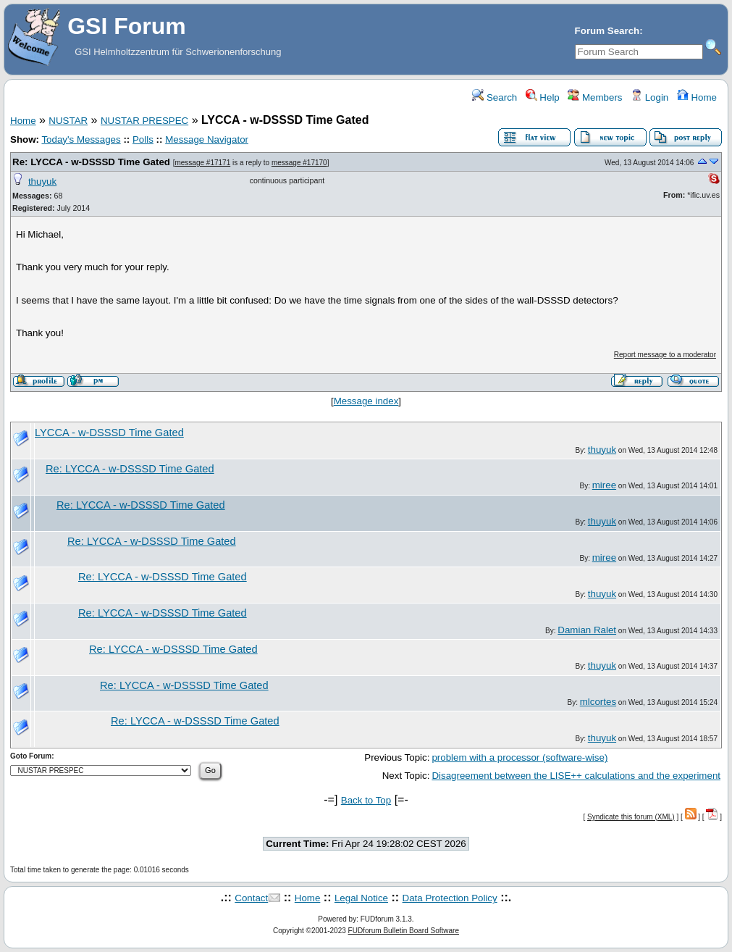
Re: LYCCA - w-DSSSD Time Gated (91, 161)
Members (595, 97)
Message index (366, 401)
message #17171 (202, 163)
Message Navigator (206, 139)
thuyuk (42, 181)
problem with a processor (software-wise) (519, 757)
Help (543, 97)
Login (649, 97)
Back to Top (366, 800)
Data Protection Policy (450, 898)
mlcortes (598, 701)
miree (604, 485)
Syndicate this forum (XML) (631, 817)
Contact (251, 898)
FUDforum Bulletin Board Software (403, 931)
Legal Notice (361, 898)
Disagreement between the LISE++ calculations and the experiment (576, 775)
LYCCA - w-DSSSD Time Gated (109, 432)
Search (494, 97)
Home (697, 97)
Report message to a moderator (665, 355)
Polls (142, 139)
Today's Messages (80, 139)
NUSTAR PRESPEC (144, 120)
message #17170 (299, 163)
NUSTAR (68, 120)
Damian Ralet (587, 630)
